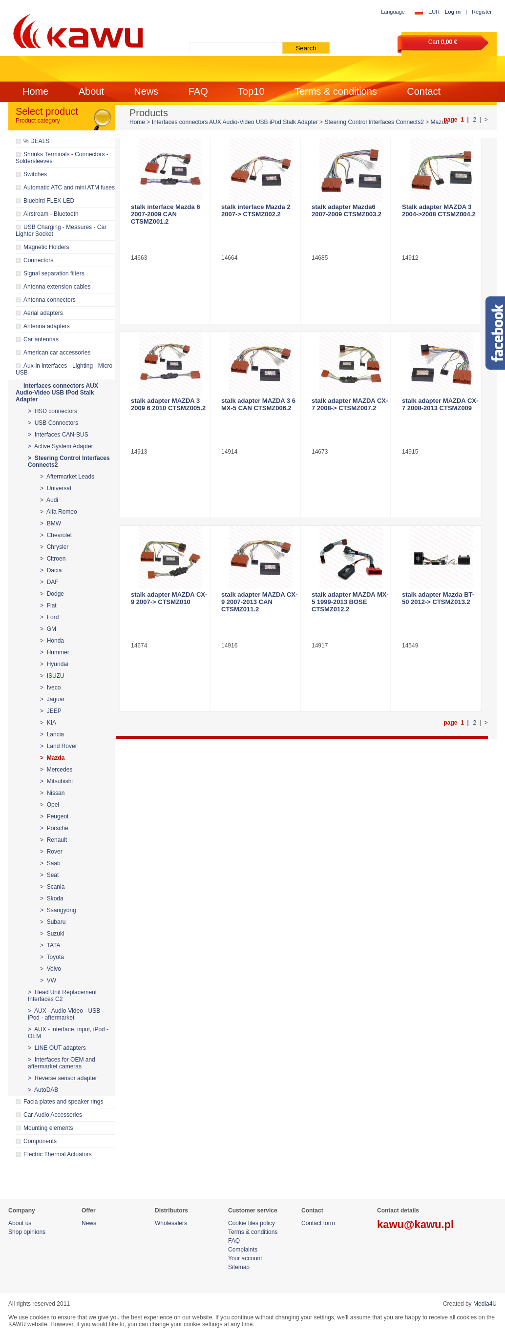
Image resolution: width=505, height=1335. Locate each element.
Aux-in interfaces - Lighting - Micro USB (64, 369)
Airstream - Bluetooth (51, 213)
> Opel (49, 804)
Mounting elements (48, 1128)
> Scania (52, 886)
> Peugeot (54, 816)
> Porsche (54, 828)
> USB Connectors (53, 422)
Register (482, 12)
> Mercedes (56, 769)
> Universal (55, 488)
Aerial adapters (43, 313)
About (91, 91)
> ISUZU (52, 675)
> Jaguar (52, 699)
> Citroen (52, 558)
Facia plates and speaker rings (63, 1101)
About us (19, 1223)
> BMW (50, 523)
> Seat (49, 875)
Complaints (242, 1249)
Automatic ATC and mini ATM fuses (69, 187)
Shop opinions (26, 1232)
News (146, 91)
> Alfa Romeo (58, 511)
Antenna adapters (46, 326)
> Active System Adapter (60, 446)
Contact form (318, 1223)
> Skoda (51, 898)
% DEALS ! (38, 141)
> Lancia (52, 734)
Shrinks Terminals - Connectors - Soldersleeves (62, 158)
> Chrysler (54, 546)
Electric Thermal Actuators (57, 1154)
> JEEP (51, 711)
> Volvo (50, 968)
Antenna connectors (49, 299)
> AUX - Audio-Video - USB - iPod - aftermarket (66, 1014)
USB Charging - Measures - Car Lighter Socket (61, 230)
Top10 (251, 91)
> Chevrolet (56, 535)
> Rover (51, 851)
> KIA (48, 722)
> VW (48, 980)
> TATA (50, 945)
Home (35, 91)
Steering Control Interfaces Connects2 (373, 122)
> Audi (49, 500)
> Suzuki (52, 933)
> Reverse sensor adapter (62, 1078)
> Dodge (52, 593)
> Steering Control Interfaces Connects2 (69, 461)
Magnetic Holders (46, 247)
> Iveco (50, 687)
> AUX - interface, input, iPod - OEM (68, 1033)
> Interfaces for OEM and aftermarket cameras (61, 1063)
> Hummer (54, 652)
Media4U (485, 1303)
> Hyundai (54, 664)
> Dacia (51, 570)
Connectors (38, 260)
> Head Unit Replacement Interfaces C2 (62, 995)
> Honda (52, 640)
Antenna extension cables (56, 286)
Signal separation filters (53, 273)
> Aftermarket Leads (67, 476)
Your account (245, 1258)
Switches (35, 174)
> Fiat (48, 605)
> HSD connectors (52, 411)
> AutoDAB (43, 1089)
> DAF (49, 582)
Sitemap (239, 1267)
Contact (424, 91)
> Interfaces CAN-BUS (58, 434)
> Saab (50, 863)
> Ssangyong (58, 910)
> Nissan (52, 793)
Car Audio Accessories (52, 1114)
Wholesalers (171, 1223)
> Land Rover (58, 746)
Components (40, 1141)
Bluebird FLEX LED (48, 200)
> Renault (53, 839)
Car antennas (41, 339)
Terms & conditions (336, 91)
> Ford (49, 617)
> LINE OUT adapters (57, 1047)
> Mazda (52, 757)
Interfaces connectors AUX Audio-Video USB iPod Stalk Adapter (57, 392)
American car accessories (56, 352)
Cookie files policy (251, 1223)
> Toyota (52, 957)
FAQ (198, 91)
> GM (48, 629)
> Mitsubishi (56, 781)
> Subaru (52, 921)
